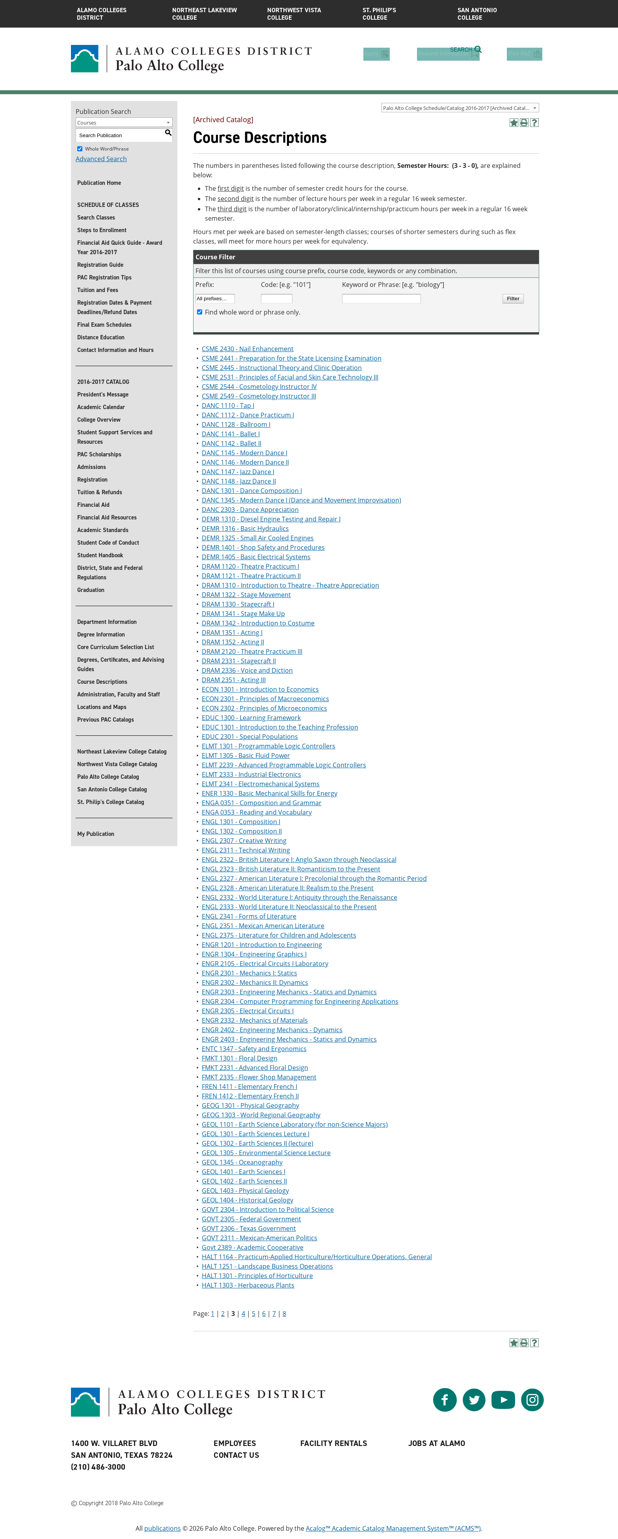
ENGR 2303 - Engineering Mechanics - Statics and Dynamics (289, 992)
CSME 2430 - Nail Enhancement (248, 348)
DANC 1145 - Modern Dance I (244, 452)
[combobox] (460, 107)
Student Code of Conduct (108, 543)
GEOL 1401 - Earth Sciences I (243, 1171)
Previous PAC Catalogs (105, 720)
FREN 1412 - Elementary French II (250, 1096)
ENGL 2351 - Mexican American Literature (263, 925)
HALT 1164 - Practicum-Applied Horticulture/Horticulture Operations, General (317, 1256)
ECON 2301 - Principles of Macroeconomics (265, 698)
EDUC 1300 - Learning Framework (251, 717)
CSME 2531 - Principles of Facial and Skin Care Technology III (290, 377)
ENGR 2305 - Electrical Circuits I (248, 1011)
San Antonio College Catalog (112, 789)
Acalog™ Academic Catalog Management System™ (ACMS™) (393, 1528)
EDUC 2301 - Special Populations (250, 736)
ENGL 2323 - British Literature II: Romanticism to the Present (291, 869)
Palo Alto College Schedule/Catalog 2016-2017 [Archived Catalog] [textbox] (458, 108)
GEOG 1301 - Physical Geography (250, 1105)
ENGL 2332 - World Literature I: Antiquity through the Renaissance (299, 897)
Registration (92, 480)
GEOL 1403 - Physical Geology (245, 1190)
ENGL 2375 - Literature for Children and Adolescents (279, 935)
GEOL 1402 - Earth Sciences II (244, 1181)
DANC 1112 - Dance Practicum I (248, 415)
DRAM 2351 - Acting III (234, 680)
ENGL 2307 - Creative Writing (244, 840)
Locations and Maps (102, 707)
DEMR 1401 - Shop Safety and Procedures (263, 547)
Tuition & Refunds (99, 492)
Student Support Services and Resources (115, 437)
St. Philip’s (404, 14)
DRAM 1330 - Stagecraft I (238, 604)
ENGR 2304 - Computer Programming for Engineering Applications (300, 1001)
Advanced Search (101, 158)
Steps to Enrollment (102, 230)
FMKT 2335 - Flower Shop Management (259, 1077)
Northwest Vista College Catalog (117, 764)
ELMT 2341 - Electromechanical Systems (261, 784)
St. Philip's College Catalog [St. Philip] (110, 802)
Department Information (107, 622)
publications (162, 1528)
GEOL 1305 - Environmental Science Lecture (266, 1152)
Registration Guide (100, 265)
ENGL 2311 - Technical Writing (246, 850)
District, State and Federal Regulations (110, 572)
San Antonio (499, 14)
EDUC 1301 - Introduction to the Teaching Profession (280, 727)
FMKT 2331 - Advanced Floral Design (255, 1067)
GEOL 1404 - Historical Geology (247, 1200)
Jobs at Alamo (436, 1443)
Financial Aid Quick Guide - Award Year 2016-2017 (119, 247)
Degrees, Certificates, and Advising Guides (120, 664)
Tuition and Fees (97, 290)
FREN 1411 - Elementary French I (249, 1086)
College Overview (99, 420)
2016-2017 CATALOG (103, 382)
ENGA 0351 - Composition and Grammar (262, 802)
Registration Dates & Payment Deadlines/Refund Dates (114, 307)
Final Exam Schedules (104, 325)
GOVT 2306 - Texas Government (249, 1228)
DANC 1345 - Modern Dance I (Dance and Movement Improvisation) (301, 500)
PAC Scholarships (99, 454)
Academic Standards (102, 530)
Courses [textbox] (86, 122)
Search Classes (96, 217)
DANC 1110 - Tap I (228, 405)
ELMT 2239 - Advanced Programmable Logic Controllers (284, 765)
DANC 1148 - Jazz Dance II (239, 481)
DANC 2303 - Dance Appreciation (250, 509)
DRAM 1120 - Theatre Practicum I (250, 566)
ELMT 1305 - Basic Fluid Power (246, 755)
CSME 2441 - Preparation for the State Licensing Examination (292, 358)
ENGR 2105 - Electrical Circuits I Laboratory (265, 963)
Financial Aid (93, 505)
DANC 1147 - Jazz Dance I (238, 471)
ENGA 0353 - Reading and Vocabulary (257, 812)
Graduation (90, 590)
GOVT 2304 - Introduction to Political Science (268, 1209)
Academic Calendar (101, 407)
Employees (235, 1443)
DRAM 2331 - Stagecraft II (239, 661)
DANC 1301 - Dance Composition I (252, 490)
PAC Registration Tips (104, 277)
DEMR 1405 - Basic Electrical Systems (256, 557)
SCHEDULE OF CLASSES (108, 205)
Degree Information (101, 634)
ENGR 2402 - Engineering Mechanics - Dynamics (272, 1029)
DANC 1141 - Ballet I (231, 434)
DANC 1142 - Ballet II (231, 443)
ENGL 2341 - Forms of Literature (249, 916)
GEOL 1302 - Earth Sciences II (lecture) (257, 1143)
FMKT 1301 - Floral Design (239, 1058)
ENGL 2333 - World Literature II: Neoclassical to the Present (289, 907)
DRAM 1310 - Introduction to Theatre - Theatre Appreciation (290, 585)
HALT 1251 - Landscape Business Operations (267, 1266)
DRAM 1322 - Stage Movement (246, 594)
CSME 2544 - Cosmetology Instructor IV (259, 386)
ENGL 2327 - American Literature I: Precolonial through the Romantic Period (314, 878)
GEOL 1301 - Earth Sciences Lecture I (255, 1134)
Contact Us (236, 1455)
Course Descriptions (102, 682)
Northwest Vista (309, 14)
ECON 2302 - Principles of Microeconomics (264, 708)
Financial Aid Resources (107, 517)
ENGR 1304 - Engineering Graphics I (254, 954)
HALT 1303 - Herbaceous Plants (248, 1285)
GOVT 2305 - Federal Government (251, 1219)
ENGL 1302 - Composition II (242, 831)
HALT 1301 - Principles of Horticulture (257, 1275)
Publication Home (99, 183)
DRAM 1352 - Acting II (233, 642)
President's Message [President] (102, 394)
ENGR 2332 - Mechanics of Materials (255, 1020)
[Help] (534, 122)
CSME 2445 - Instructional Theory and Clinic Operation (282, 367)
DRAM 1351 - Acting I (232, 632)
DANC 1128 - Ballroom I (236, 424)
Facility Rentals (333, 1443)
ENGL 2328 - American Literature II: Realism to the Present (288, 888)
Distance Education (101, 337)
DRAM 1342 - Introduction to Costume (258, 623)
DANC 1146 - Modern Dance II (245, 462)
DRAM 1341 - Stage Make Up (243, 613)
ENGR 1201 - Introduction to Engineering (262, 944)
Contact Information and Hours (115, 350)
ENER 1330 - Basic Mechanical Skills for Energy (269, 793)
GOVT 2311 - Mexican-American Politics (259, 1238)
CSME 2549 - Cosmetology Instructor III (259, 396)
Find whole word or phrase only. (252, 312)
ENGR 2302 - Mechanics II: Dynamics (255, 982)
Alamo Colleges (118, 14)
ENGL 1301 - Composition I (241, 821)
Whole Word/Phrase (107, 148)
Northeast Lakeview (214, 14)
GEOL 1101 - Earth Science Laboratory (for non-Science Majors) (295, 1124)
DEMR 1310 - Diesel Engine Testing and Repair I (271, 519)
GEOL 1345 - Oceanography (242, 1162)
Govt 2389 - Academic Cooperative (252, 1247)
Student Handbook (100, 555)
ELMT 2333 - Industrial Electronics (251, 774)
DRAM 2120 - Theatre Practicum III (252, 651)
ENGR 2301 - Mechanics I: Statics (249, 973)
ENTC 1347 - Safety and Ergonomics (254, 1048)
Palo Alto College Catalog (108, 777)
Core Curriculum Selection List (115, 647)
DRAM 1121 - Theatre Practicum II (251, 575)
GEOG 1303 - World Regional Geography (261, 1115)
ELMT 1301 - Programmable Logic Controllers (268, 746)
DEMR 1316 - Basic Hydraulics (245, 528)
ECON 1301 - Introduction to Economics (260, 689)
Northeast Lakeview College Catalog (122, 752)
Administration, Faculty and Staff (118, 694)
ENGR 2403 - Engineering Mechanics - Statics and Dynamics (289, 1039)
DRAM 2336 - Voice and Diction (247, 670)
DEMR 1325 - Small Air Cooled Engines (258, 538)
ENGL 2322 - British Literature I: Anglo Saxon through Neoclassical (299, 859)
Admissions (91, 467)
